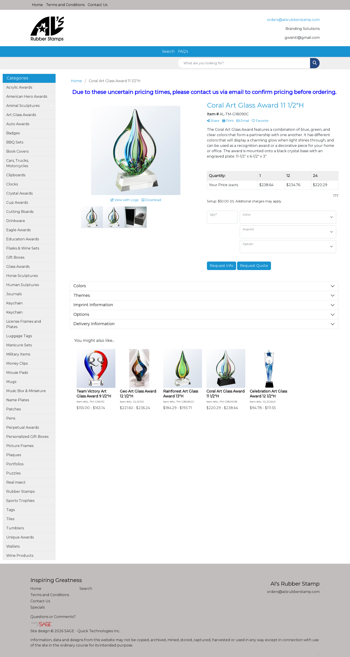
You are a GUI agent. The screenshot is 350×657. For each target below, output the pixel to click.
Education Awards (22, 239)
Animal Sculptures (23, 106)
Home (37, 5)
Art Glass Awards (21, 115)
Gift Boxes (15, 257)
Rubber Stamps (20, 491)
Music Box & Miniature (26, 391)
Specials (37, 607)
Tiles (10, 519)
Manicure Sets (19, 345)
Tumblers (15, 528)
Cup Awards (17, 202)
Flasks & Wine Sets (22, 248)
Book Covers (17, 151)
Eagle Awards (18, 230)
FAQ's (183, 51)
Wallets (13, 546)
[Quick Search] (244, 63)
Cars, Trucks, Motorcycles (17, 163)
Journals (14, 294)
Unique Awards (20, 537)
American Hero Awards (26, 96)
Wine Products (19, 555)
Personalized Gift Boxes (27, 437)
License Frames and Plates (23, 324)
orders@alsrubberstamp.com (293, 20)
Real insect (16, 482)
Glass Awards (17, 266)
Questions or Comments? (53, 617)
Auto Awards (17, 124)
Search (168, 51)
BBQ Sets (14, 142)
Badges (13, 133)
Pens (10, 418)
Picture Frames (19, 446)
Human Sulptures (22, 285)
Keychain (14, 303)
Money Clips (17, 363)
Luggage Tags (19, 336)
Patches (13, 409)
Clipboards (15, 175)
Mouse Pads (17, 372)
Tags (10, 510)
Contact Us (97, 5)
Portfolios (14, 464)
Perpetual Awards (22, 427)
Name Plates (17, 400)
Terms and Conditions (65, 5)
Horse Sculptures (22, 276)
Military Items (18, 354)
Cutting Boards (19, 212)
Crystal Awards (19, 193)
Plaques (13, 455)
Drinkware (15, 221)
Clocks (12, 184)
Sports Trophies (20, 501)
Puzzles (13, 473)
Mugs (11, 382)
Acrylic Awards (19, 87)
